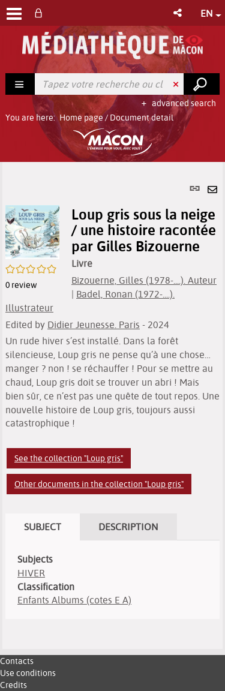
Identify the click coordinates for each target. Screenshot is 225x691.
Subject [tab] (42, 527)
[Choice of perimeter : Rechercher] (20, 84)
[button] (178, 13)
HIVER (31, 573)
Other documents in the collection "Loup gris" (99, 484)
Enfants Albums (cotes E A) (74, 600)
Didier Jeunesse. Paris (93, 325)
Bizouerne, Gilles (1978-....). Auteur (144, 280)
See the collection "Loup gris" (68, 458)
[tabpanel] (112, 405)
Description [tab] (128, 527)
